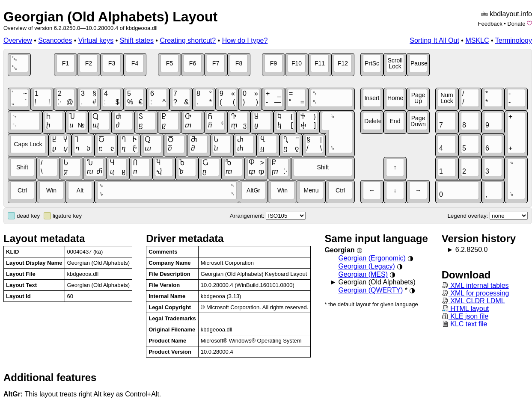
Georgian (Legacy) (366, 266)
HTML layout (465, 308)
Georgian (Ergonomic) (371, 258)
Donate (516, 24)
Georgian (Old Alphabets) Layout (110, 16)
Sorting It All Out (434, 40)
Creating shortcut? (188, 40)
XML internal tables (475, 285)
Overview (17, 40)
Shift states (137, 40)
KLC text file (464, 324)
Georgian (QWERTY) (370, 290)
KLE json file (465, 316)
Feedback (490, 24)
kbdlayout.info (511, 14)
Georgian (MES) (363, 274)
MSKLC (477, 40)
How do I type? (245, 40)
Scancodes (55, 40)
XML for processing (475, 293)
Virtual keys (95, 40)
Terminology (513, 40)
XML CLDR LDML (473, 300)
